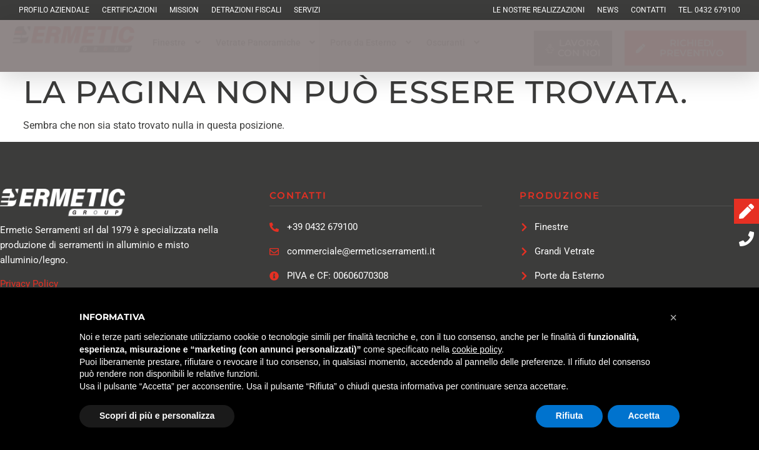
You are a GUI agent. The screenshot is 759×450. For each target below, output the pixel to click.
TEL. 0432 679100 (709, 10)
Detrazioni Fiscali (246, 10)
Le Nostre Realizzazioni (539, 10)
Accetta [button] (644, 416)
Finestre (178, 43)
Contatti (648, 10)
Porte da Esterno (372, 43)
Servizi (307, 10)
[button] (177, 42)
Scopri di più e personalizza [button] (156, 416)
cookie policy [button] (476, 349)
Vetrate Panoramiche (267, 43)
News (607, 10)
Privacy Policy (29, 283)
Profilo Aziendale (54, 10)
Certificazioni (129, 10)
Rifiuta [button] (569, 416)
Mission (184, 10)
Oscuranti (454, 43)
